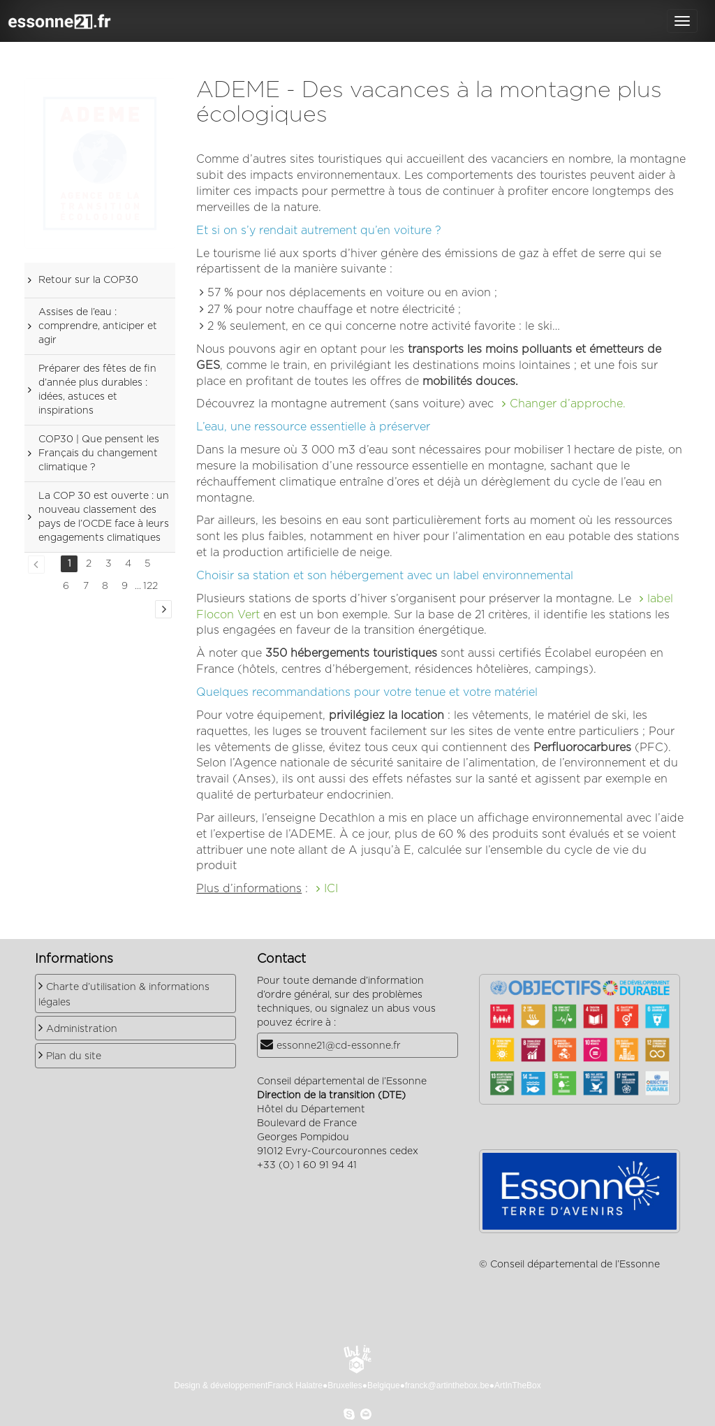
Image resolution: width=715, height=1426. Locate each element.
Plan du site (73, 1056)
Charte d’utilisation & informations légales (123, 994)
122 (150, 586)
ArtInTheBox (517, 1385)
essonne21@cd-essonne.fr (339, 1046)
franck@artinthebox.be (447, 1385)
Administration (81, 1029)
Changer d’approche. (568, 403)
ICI (331, 888)
